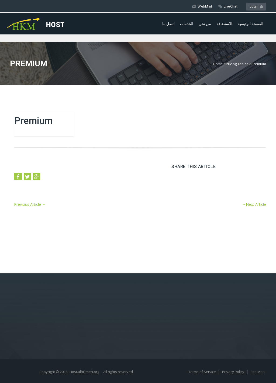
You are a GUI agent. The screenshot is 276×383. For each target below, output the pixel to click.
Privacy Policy (233, 371)
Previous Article (30, 204)
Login (256, 6)
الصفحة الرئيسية (250, 24)
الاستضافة (224, 24)
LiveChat (227, 6)
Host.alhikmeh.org (84, 371)
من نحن (205, 24)
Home (218, 63)
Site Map (257, 371)
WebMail (202, 6)
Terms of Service (202, 371)
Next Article (254, 204)
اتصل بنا (168, 24)
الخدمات (186, 24)
